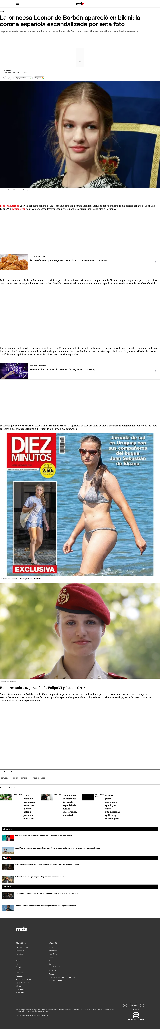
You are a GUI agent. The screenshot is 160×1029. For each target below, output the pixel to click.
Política (18, 970)
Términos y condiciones (58, 981)
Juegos (51, 957)
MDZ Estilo (8, 70)
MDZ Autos (20, 989)
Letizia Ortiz (18, 209)
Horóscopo (53, 951)
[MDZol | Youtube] (136, 1005)
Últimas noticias (22, 947)
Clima (51, 947)
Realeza (4, 778)
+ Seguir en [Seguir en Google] (39, 78)
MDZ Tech (52, 961)
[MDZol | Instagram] (130, 1005)
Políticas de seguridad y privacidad (62, 977)
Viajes (18, 986)
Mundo (19, 957)
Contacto (52, 974)
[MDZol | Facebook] (125, 1005)
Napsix (51, 964)
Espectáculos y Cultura (25, 980)
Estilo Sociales (38, 778)
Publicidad (52, 971)
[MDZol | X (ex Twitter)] (142, 1005)
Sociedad (19, 973)
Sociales (19, 967)
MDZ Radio (53, 954)
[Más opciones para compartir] (9, 78)
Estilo (3, 11)
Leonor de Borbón (9, 205)
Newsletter (20, 993)
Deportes (19, 976)
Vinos (18, 964)
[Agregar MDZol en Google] (23, 78)
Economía (20, 951)
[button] (17, 4)
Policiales (19, 954)
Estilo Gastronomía (23, 983)
